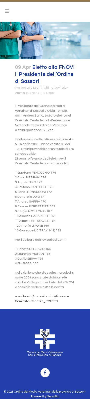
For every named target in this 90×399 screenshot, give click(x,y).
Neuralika (53, 396)
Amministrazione (27, 92)
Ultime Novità (54, 87)
